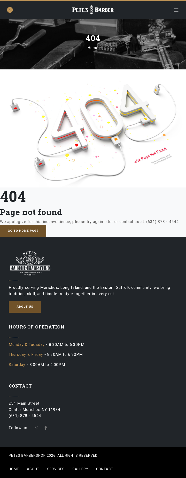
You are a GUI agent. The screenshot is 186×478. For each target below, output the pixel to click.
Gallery (80, 469)
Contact (104, 469)
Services (56, 469)
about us (24, 306)
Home (93, 47)
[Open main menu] (176, 10)
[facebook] (45, 427)
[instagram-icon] (36, 427)
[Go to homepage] (93, 10)
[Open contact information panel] (10, 10)
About (33, 469)
